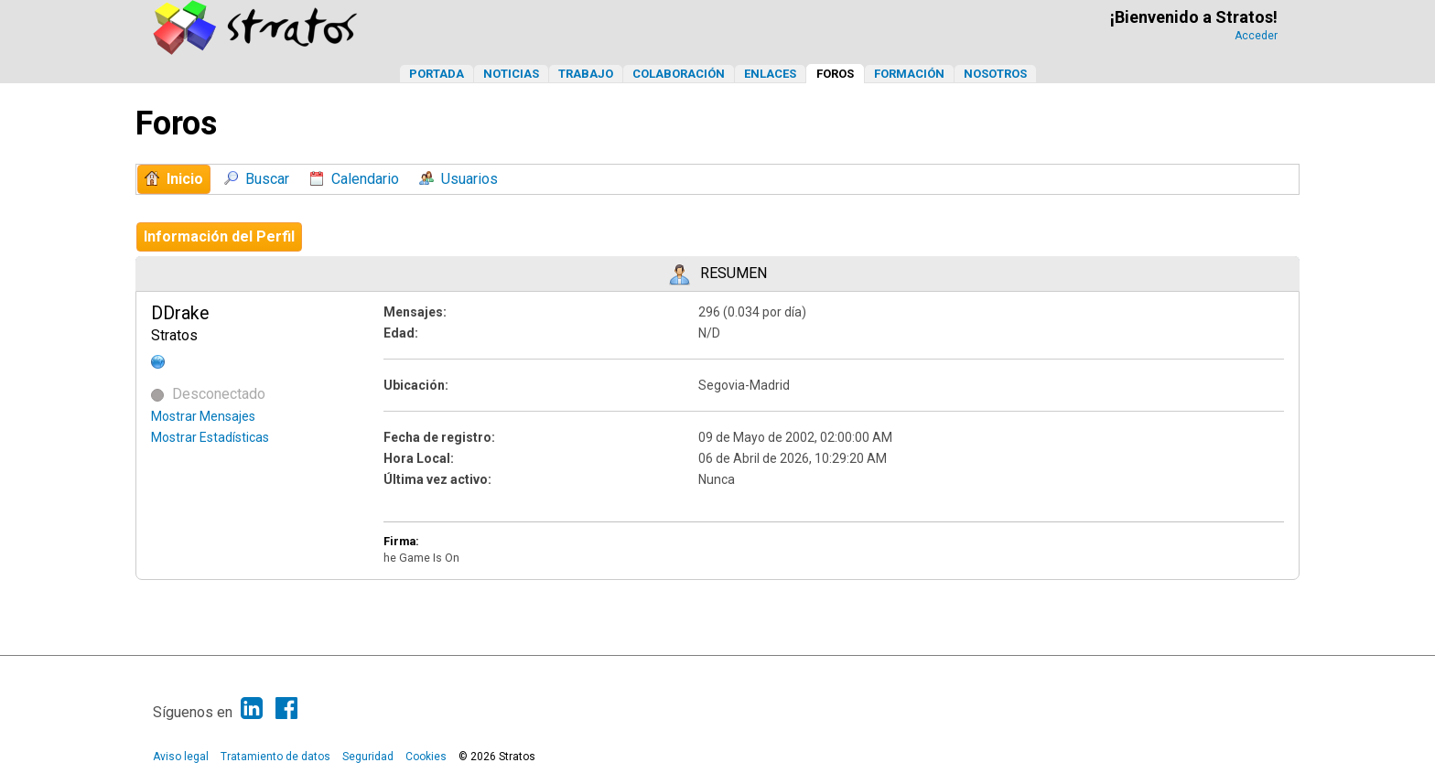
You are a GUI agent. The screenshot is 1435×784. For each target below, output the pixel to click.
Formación (909, 74)
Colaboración (678, 74)
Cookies (426, 756)
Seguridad (368, 756)
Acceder (1256, 35)
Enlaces (770, 74)
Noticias (511, 74)
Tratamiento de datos (275, 756)
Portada (436, 74)
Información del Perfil (219, 236)
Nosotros (995, 74)
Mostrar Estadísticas (210, 437)
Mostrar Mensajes (203, 416)
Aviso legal (181, 756)
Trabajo (585, 74)
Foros (835, 74)
